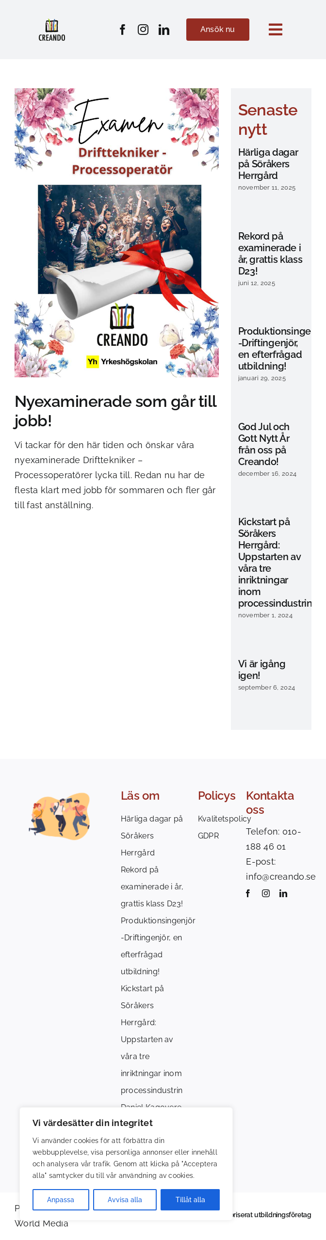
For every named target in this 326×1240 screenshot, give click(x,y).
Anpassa (60, 1200)
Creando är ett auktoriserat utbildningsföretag (241, 1215)
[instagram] (143, 29)
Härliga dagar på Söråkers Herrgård (268, 163)
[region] (126, 1164)
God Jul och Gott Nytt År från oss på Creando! (264, 444)
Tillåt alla (190, 1200)
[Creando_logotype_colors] (52, 22)
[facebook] (122, 29)
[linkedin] (164, 29)
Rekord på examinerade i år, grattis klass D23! (270, 253)
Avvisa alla (125, 1200)
